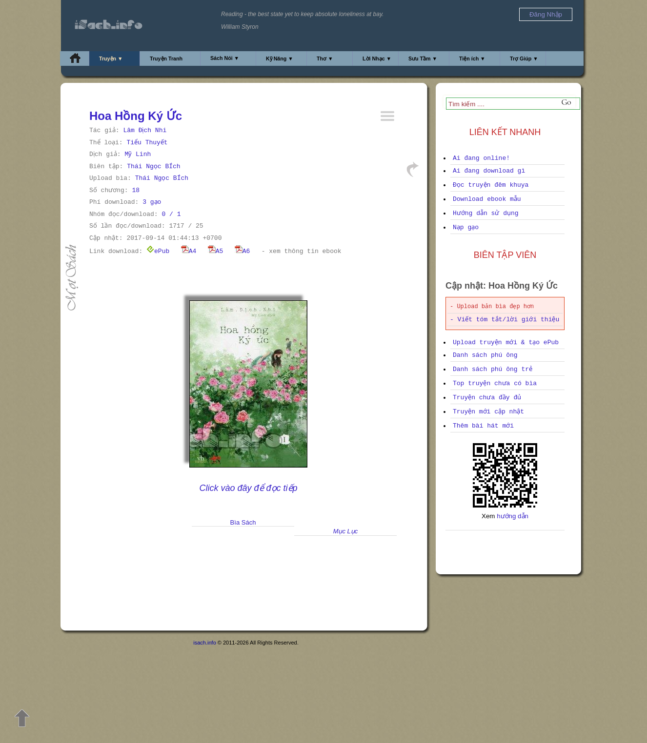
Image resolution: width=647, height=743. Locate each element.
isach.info (204, 642)
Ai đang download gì (489, 171)
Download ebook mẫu (487, 199)
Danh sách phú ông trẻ (492, 369)
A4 (189, 251)
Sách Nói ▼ (224, 58)
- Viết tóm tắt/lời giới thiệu (504, 319)
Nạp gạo (466, 227)
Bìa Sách (243, 522)
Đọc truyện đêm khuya (490, 185)
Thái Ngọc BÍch (153, 166)
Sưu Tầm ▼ (422, 58)
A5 (215, 251)
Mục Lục (345, 531)
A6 (242, 251)
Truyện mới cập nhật (488, 411)
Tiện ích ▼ (472, 58)
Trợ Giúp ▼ (524, 58)
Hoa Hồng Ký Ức (135, 115)
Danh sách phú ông (485, 355)
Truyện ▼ (111, 58)
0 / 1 (171, 214)
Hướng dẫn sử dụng (486, 213)
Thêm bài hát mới (483, 426)
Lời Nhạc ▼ (377, 58)
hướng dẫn (512, 516)
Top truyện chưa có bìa (495, 383)
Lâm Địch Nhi (144, 130)
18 (136, 190)
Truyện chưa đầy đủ (487, 397)
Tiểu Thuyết (146, 142)
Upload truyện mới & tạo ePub (506, 342)
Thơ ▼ (325, 58)
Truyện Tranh (166, 58)
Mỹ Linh (137, 154)
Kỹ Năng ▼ (279, 58)
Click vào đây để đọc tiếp (248, 488)
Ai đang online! (481, 158)
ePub (157, 251)
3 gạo (151, 202)
